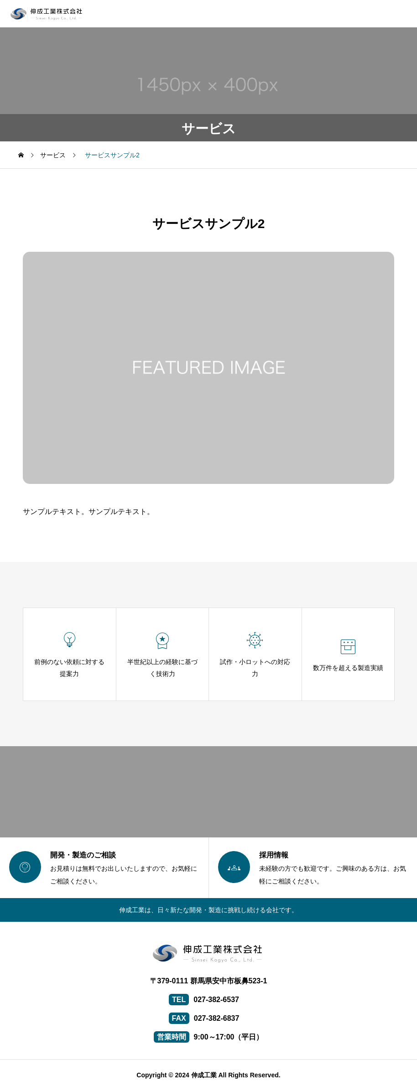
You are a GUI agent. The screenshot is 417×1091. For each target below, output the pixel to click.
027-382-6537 (216, 999)
